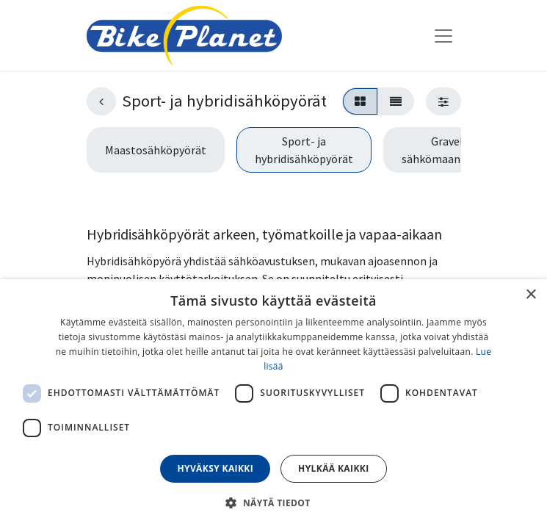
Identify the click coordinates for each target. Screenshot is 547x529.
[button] (273, 502)
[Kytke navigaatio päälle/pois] (443, 35)
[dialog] (273, 404)
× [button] (530, 295)
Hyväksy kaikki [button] (215, 468)
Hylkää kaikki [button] (333, 468)
